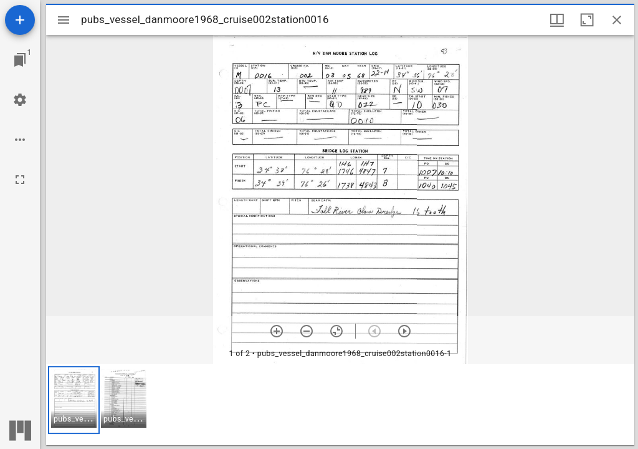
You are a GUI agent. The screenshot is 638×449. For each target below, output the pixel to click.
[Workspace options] (20, 140)
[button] (74, 400)
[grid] (340, 404)
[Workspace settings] (20, 100)
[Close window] (617, 20)
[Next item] (404, 331)
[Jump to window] (20, 60)
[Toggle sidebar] (64, 20)
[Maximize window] (587, 20)
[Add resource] (20, 20)
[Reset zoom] (336, 331)
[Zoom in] (277, 331)
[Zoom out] (306, 331)
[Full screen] (20, 180)
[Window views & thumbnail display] (557, 20)
